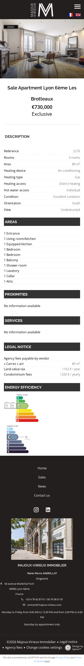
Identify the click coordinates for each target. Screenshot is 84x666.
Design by (73, 647)
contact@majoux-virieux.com (44, 605)
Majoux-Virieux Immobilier (42, 565)
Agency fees (14, 647)
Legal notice (68, 642)
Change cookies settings (44, 647)
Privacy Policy (63, 657)
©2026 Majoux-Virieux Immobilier (31, 642)
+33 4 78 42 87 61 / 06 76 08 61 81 (44, 599)
